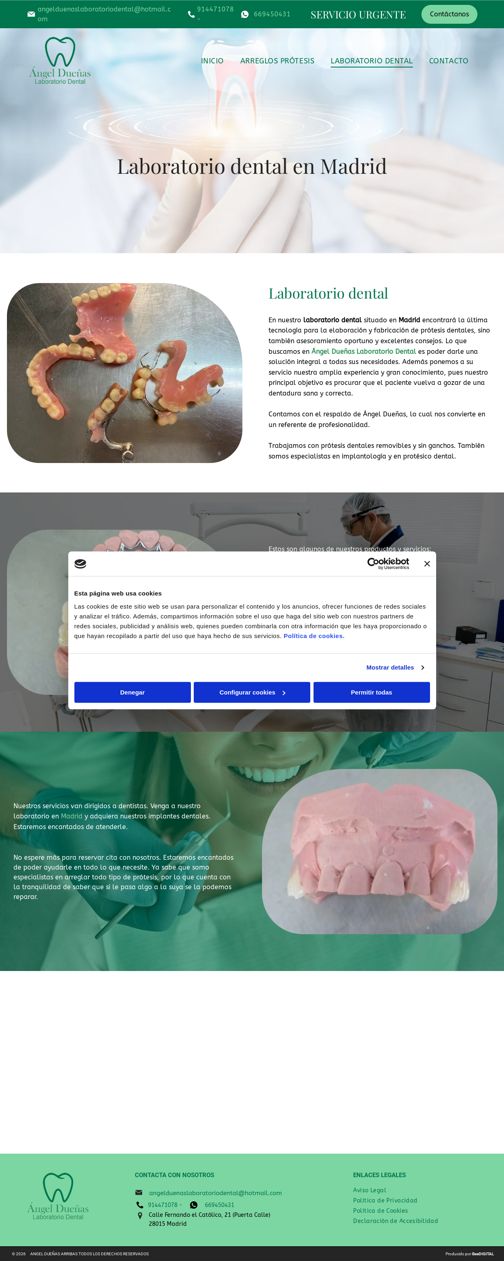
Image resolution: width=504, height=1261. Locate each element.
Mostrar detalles (390, 667)
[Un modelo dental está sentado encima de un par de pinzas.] (71, 1062)
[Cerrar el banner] (427, 564)
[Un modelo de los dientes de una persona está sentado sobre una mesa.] (312, 1062)
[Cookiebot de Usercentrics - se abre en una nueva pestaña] (373, 564)
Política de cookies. (314, 635)
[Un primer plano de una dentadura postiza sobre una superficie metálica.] (191, 1062)
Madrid (72, 816)
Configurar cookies (252, 692)
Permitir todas (371, 692)
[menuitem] (212, 60)
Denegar (132, 692)
